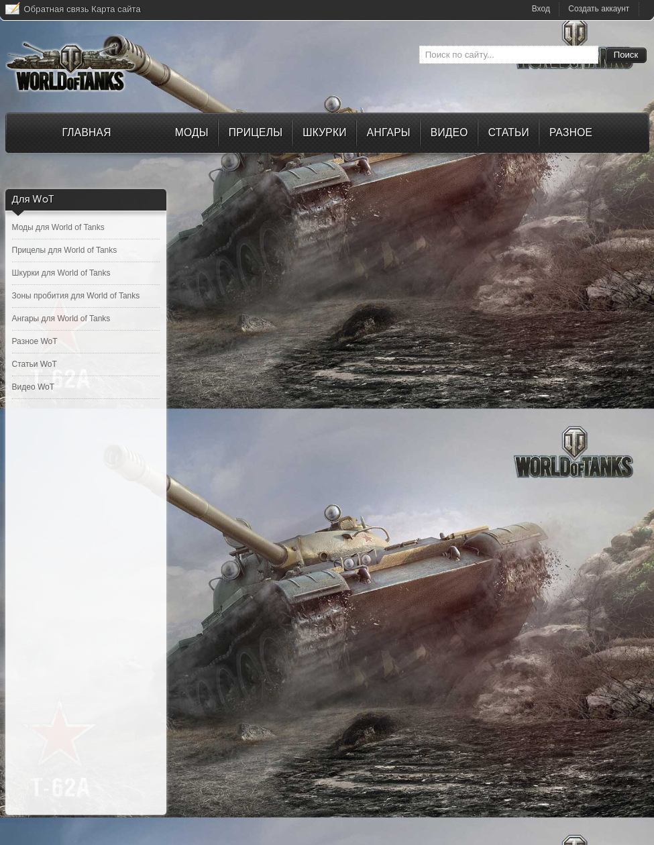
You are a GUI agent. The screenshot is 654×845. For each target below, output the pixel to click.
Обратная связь (56, 9)
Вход (541, 8)
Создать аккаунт (598, 8)
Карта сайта (115, 9)
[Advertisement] (86, 613)
